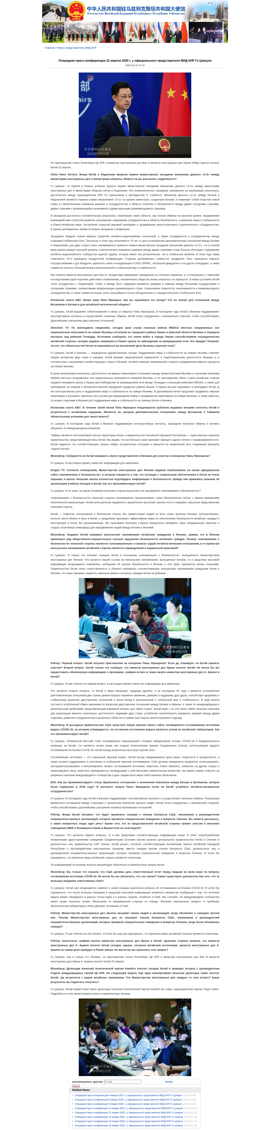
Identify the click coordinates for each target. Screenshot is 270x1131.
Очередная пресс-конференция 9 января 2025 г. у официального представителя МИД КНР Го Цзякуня (128, 1104)
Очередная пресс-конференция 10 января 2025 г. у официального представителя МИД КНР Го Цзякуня (129, 1108)
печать (169, 1081)
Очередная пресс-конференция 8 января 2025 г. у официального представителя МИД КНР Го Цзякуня (128, 1099)
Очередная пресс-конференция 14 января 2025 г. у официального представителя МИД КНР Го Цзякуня (129, 1117)
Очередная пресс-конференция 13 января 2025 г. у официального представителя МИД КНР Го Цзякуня (129, 1112)
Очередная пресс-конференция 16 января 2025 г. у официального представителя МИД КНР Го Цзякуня (129, 1125)
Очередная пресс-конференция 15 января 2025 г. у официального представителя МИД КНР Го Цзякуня (129, 1121)
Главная (50, 47)
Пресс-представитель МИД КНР (77, 47)
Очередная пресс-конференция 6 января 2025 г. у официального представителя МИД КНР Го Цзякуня (128, 1095)
